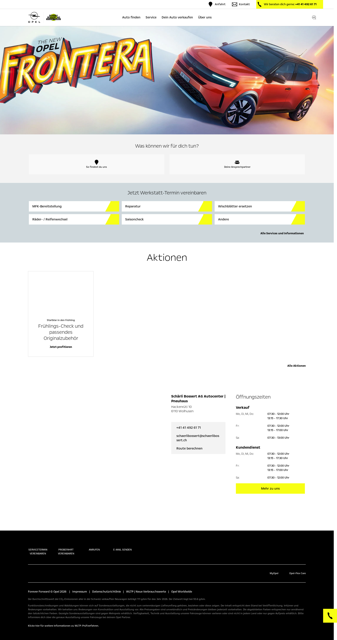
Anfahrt (216, 4)
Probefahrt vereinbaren (66, 547)
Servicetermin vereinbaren (37, 547)
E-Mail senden (122, 545)
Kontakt (241, 4)
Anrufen (94, 545)
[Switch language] (314, 17)
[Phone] (330, 616)
